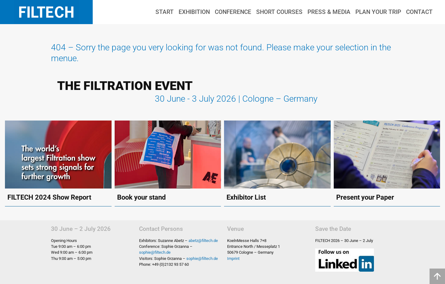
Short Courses (279, 11)
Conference (233, 11)
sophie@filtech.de (155, 252)
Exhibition (194, 11)
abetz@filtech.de (203, 240)
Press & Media (328, 11)
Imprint (233, 258)
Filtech (46, 12)
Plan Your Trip (378, 11)
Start (164, 11)
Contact (419, 11)
